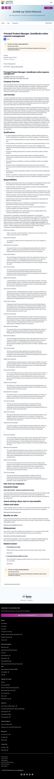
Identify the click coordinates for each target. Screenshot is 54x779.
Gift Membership (6, 698)
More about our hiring (15, 536)
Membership (5, 658)
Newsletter (4, 750)
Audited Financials (6, 637)
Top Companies (5, 717)
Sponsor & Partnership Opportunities (10, 687)
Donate (3, 682)
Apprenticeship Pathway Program (9, 650)
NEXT (2, 666)
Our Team (3, 629)
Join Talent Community (22, 78)
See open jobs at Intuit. (13, 46)
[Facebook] (6, 7)
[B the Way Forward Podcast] (32, 774)
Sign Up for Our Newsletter (27, 615)
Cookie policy (30, 600)
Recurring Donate (5, 685)
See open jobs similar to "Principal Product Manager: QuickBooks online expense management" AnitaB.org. (27, 49)
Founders (3, 653)
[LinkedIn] (9, 7)
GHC (3, 675)
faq (48, 8)
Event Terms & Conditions (7, 762)
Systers (4, 696)
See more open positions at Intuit (12, 584)
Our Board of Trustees (6, 631)
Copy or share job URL (17, 66)
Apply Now (6, 78)
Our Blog (4, 737)
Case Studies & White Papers (9, 706)
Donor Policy (4, 766)
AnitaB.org (20, 770)
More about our (13, 525)
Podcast (4, 740)
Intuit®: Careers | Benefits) (38, 222)
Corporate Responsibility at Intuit (17, 556)
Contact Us (4, 747)
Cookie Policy (4, 760)
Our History (4, 626)
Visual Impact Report (6, 714)
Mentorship (4, 647)
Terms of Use (4, 758)
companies (15, 23)
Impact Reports (5, 711)
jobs (8, 23)
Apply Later (13, 78)
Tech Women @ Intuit (13, 547)
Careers (4, 640)
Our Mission (4, 623)
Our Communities (5, 693)
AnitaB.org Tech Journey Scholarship (11, 727)
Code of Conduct (5, 764)
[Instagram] (3, 7)
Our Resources (5, 734)
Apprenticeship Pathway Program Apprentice (12, 664)
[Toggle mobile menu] (51, 2)
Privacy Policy (4, 757)
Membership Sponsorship (8, 690)
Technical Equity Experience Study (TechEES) (12, 709)
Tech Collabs (5, 672)
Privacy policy (23, 600)
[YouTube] (27, 774)
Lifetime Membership (6, 661)
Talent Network (5, 655)
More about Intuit (12, 512)
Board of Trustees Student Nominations (11, 634)
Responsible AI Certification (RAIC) (9, 669)
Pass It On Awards (6, 724)
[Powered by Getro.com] (27, 596)
